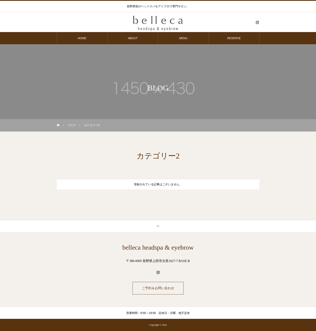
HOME (82, 38)
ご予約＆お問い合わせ (158, 288)
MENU (183, 38)
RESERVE (234, 38)
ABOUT (133, 38)
